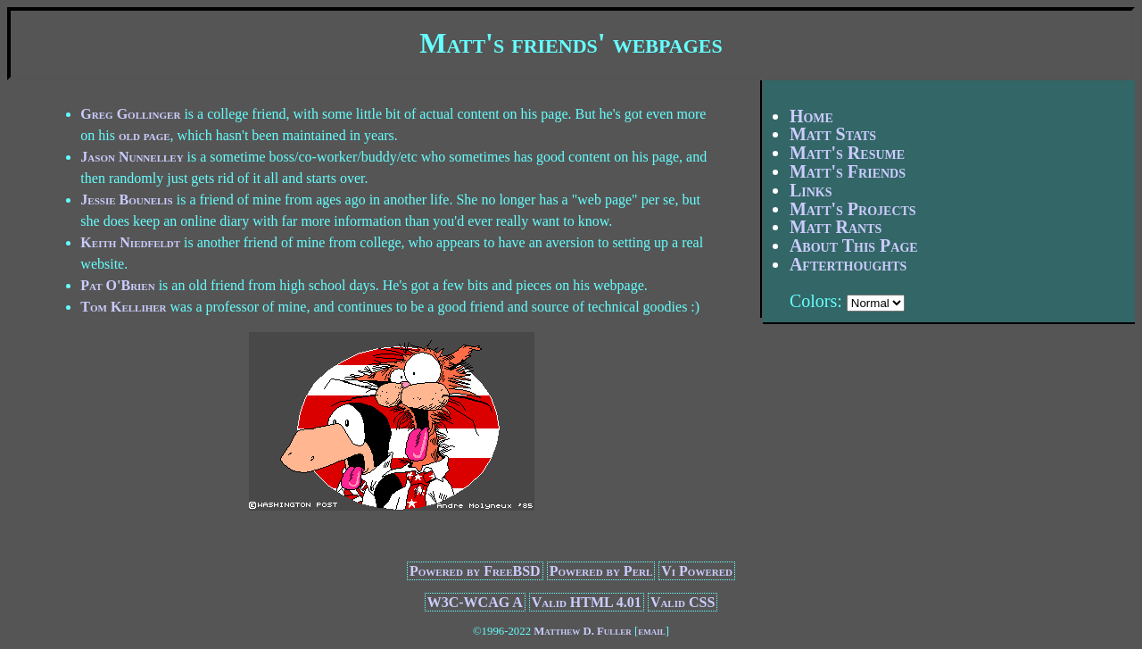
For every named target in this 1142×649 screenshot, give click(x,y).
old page (144, 135)
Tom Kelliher (123, 306)
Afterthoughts (848, 264)
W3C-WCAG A (475, 602)
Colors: (816, 301)
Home (811, 116)
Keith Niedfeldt (130, 242)
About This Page (854, 245)
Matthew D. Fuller (583, 631)
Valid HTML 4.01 (586, 602)
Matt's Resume (847, 152)
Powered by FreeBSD (475, 570)
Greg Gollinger (130, 113)
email (652, 631)
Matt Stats (833, 134)
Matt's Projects (853, 209)
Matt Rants (835, 227)
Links (811, 190)
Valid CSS (682, 602)
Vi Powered (696, 570)
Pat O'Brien (117, 285)
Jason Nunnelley (131, 156)
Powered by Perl (601, 570)
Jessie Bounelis (126, 199)
